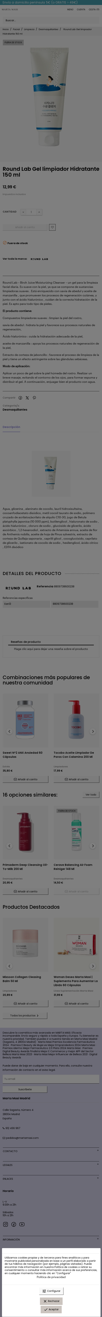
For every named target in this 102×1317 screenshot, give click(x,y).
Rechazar (51, 1301)
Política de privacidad (51, 1277)
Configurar (51, 1291)
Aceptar (51, 1309)
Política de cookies (66, 1267)
